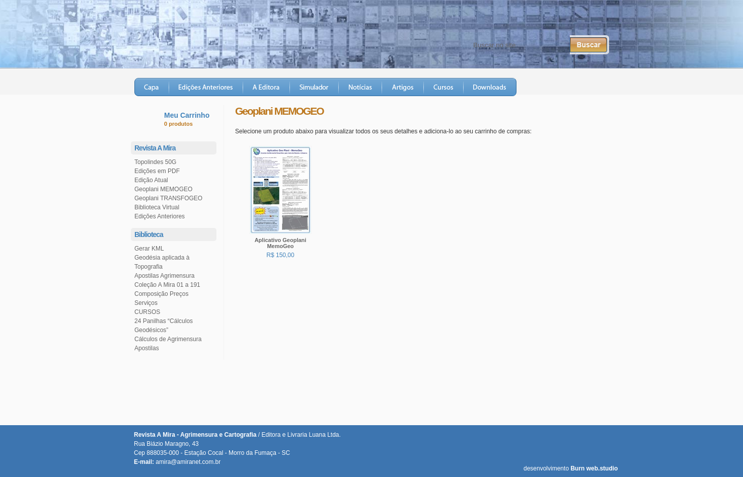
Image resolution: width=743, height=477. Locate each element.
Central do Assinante (500, 20)
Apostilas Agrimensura (164, 275)
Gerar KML (149, 248)
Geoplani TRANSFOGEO (168, 198)
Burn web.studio (594, 468)
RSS (594, 20)
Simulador (314, 87)
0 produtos (178, 124)
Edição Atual (151, 180)
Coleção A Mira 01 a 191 (167, 284)
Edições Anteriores (206, 87)
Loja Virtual (584, 87)
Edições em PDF (157, 171)
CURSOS (147, 311)
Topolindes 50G (155, 162)
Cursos (444, 87)
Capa (151, 87)
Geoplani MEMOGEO (163, 189)
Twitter (558, 20)
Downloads (490, 87)
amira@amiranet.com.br (188, 461)
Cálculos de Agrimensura (167, 339)
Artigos (403, 87)
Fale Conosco (432, 20)
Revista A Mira (225, 32)
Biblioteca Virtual (156, 207)
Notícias (360, 87)
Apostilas (146, 348)
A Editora (266, 87)
